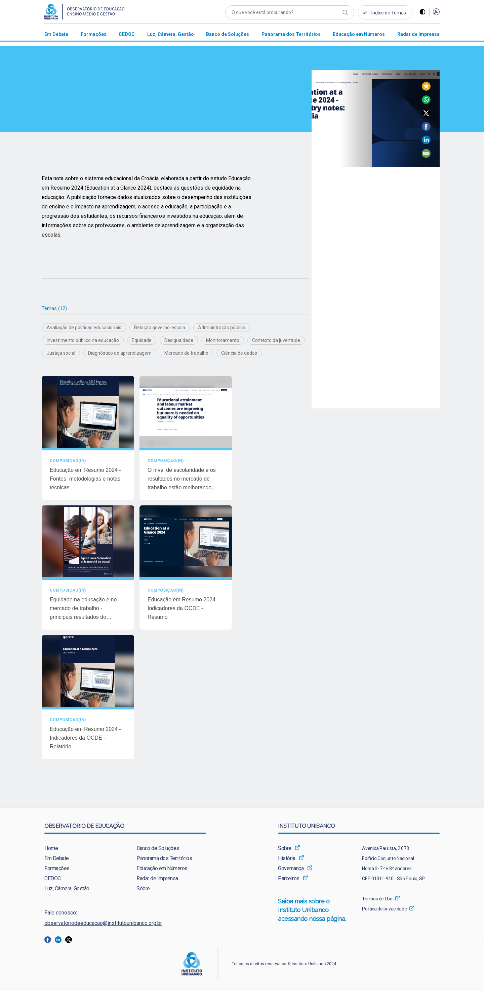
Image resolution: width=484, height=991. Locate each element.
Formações (57, 868)
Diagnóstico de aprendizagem (120, 353)
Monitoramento (222, 340)
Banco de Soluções (157, 848)
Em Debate (56, 858)
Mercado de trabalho (186, 353)
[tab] (54, 308)
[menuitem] (56, 34)
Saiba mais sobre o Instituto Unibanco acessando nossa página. (313, 911)
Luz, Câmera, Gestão (66, 889)
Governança (291, 868)
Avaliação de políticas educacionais (84, 328)
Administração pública (221, 328)
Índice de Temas (388, 12)
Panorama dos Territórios (164, 858)
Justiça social (61, 353)
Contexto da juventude (276, 340)
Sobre (143, 889)
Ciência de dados (239, 353)
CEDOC (52, 879)
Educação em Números (162, 868)
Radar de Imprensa (157, 879)
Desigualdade (178, 340)
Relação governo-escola (159, 328)
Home (51, 848)
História (286, 858)
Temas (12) (54, 308)
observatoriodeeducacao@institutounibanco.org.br (103, 923)
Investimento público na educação (83, 340)
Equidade (142, 340)
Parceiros (288, 879)
